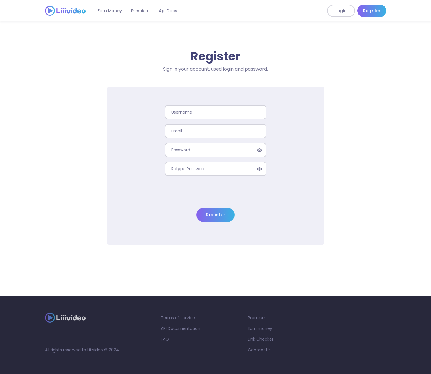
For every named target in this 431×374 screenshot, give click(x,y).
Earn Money (110, 11)
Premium (140, 11)
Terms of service (178, 318)
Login (341, 11)
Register (371, 11)
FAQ (165, 339)
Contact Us (259, 350)
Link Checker (260, 339)
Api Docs (168, 11)
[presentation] (216, 192)
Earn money (260, 328)
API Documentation (180, 328)
